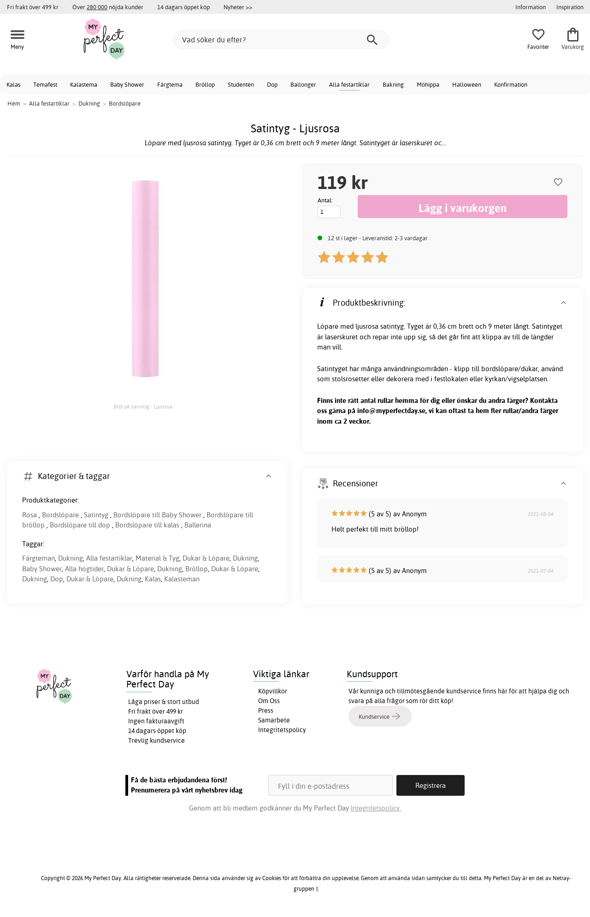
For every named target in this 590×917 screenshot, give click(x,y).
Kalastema (83, 84)
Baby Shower (127, 84)
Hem (13, 103)
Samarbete (274, 720)
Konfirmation (510, 84)
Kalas (13, 84)
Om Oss (269, 701)
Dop (272, 84)
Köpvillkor (272, 691)
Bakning (393, 84)
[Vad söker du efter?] (281, 39)
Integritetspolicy (282, 730)
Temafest (45, 84)
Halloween (466, 84)
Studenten (241, 84)
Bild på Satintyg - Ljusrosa (143, 406)
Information (530, 7)
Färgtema (170, 84)
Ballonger (303, 84)
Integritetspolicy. (376, 808)
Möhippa (428, 84)
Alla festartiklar (349, 84)
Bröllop (205, 84)
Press (265, 710)
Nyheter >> (238, 7)
